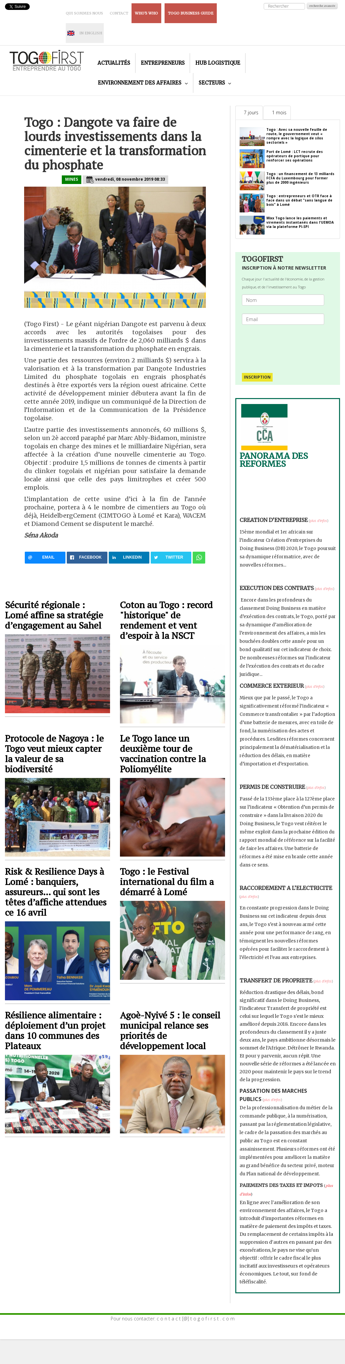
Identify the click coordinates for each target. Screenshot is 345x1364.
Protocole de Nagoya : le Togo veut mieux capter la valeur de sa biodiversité (54, 753)
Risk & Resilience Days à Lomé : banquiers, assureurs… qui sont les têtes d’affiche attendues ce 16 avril (55, 891)
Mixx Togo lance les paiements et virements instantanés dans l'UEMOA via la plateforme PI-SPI (300, 222)
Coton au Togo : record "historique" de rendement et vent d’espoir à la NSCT (166, 620)
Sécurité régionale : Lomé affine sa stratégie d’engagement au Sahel (54, 615)
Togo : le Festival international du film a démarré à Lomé (167, 881)
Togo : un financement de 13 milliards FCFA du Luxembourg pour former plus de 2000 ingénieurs (300, 178)
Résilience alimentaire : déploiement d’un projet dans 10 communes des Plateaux (55, 1030)
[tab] (249, 113)
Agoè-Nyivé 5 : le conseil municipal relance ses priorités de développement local (170, 1030)
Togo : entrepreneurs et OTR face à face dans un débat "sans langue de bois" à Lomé (299, 200)
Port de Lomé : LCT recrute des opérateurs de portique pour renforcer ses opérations (294, 156)
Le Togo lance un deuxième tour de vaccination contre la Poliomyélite (163, 753)
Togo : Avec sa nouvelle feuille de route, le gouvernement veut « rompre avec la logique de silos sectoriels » (296, 136)
